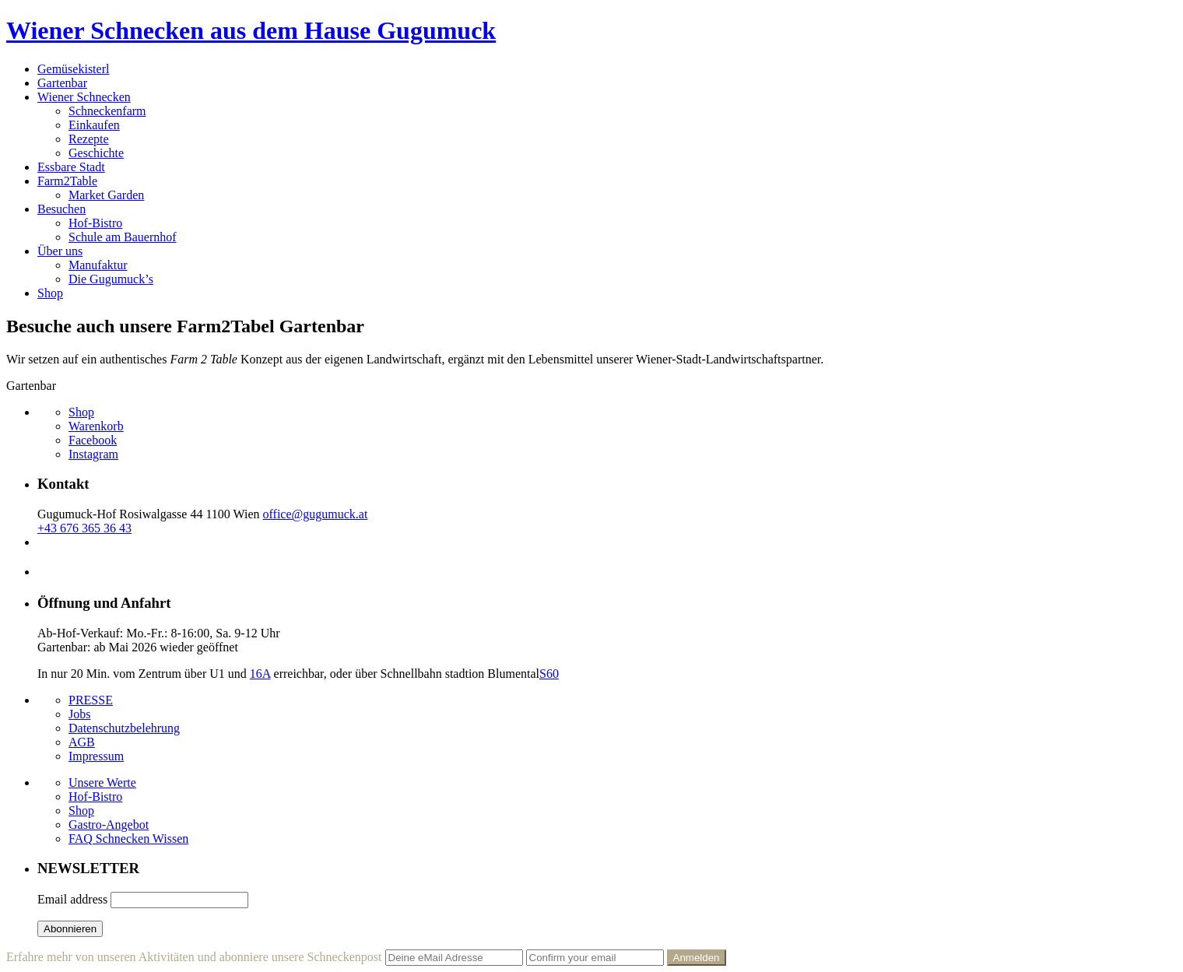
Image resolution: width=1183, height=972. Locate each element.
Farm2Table (67, 181)
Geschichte (96, 153)
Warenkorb (96, 426)
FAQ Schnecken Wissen (128, 838)
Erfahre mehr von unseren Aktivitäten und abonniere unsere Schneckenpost (194, 956)
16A (260, 673)
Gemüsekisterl (73, 68)
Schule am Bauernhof (122, 237)
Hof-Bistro (95, 223)
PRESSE (90, 700)
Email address (72, 899)
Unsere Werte (102, 782)
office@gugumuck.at (315, 514)
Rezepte (88, 139)
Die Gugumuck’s (110, 279)
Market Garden (106, 195)
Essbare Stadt (71, 167)
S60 (549, 673)
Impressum (96, 756)
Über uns (59, 251)
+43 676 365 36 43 (84, 528)
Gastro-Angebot (108, 824)
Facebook (92, 440)
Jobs (79, 714)
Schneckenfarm (107, 111)
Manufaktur (98, 265)
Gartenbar (62, 82)
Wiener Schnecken (84, 97)
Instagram (93, 454)
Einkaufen (94, 125)
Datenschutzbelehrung (124, 728)
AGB (81, 742)
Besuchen (61, 209)
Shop (50, 293)
